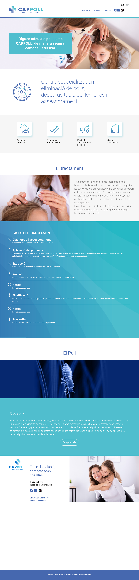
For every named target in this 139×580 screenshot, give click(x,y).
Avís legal (75, 575)
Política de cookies (85, 575)
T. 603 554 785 (36, 482)
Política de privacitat (65, 575)
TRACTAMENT (86, 11)
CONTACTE (107, 11)
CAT (122, 5)
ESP (127, 5)
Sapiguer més (69, 442)
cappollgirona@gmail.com (41, 485)
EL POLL (97, 11)
